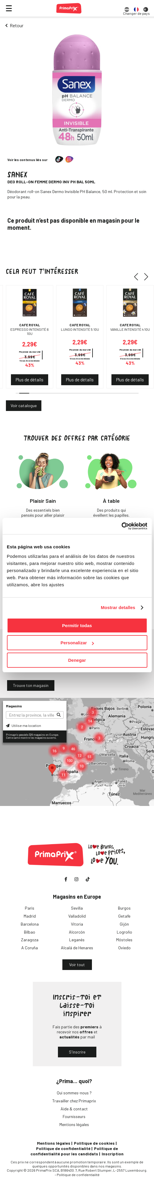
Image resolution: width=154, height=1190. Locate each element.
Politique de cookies (94, 1143)
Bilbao (29, 931)
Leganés (77, 939)
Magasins (14, 706)
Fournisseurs (74, 1116)
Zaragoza (29, 939)
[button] (138, 276)
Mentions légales (74, 1124)
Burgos (124, 907)
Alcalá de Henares (77, 947)
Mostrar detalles (118, 607)
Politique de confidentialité (63, 1148)
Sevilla (77, 907)
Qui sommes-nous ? (74, 1092)
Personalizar (77, 642)
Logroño (124, 931)
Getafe (124, 915)
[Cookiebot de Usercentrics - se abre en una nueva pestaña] (121, 526)
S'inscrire (77, 1051)
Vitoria (77, 923)
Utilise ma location (23, 725)
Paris (29, 907)
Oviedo (124, 947)
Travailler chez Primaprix (74, 1100)
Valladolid (77, 915)
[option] (126, 8)
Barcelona (30, 923)
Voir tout (77, 964)
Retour (16, 25)
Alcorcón (77, 931)
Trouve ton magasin (30, 685)
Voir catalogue (24, 405)
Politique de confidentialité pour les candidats (74, 1151)
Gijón (124, 923)
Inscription (113, 1153)
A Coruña (29, 947)
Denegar (77, 660)
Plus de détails (29, 379)
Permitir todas (77, 625)
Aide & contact (74, 1108)
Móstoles (124, 939)
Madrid (30, 915)
